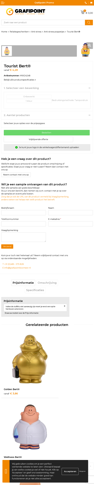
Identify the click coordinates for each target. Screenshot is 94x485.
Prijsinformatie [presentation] (23, 282)
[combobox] (43, 22)
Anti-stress (36, 32)
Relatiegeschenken (19, 32)
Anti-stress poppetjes (54, 32)
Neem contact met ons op (16, 175)
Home (4, 32)
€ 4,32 (57, 381)
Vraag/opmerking (9, 230)
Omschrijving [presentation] (47, 282)
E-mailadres (54, 219)
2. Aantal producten (17, 115)
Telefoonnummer (10, 219)
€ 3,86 (11, 381)
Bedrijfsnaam (7, 208)
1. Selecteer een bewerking (21, 88)
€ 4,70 (11, 439)
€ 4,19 (56, 439)
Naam (51, 208)
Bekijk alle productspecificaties (20, 80)
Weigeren (82, 471)
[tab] (23, 283)
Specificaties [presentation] (35, 290)
